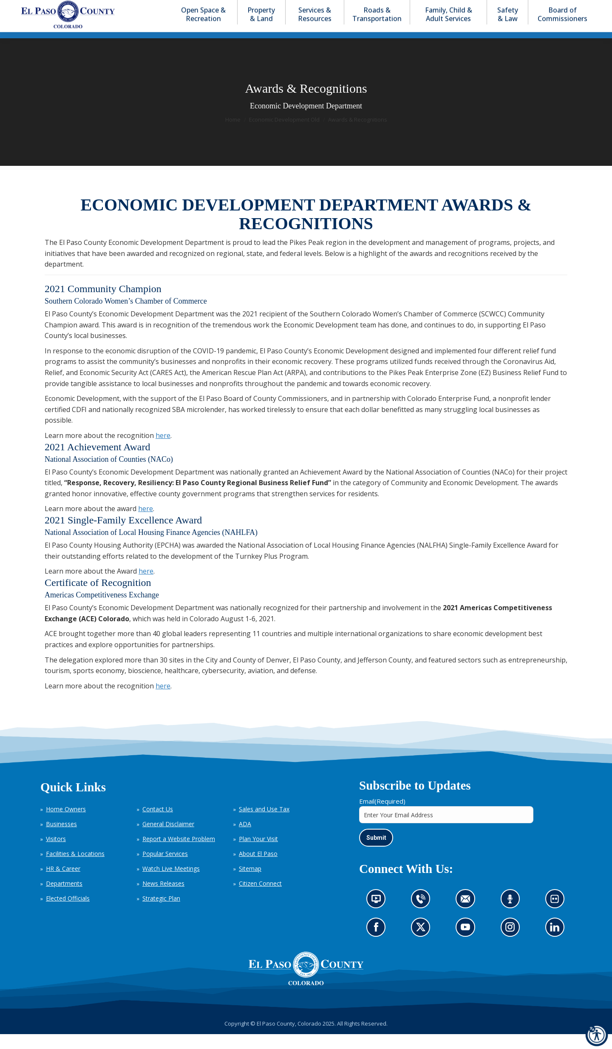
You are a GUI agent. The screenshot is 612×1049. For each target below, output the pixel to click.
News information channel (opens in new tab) (379, 916)
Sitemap (250, 884)
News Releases (163, 899)
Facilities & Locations (75, 869)
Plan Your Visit (258, 854)
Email (382, 816)
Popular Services (165, 869)
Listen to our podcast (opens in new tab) (512, 916)
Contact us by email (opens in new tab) (468, 916)
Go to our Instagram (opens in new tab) (513, 945)
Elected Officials (68, 914)
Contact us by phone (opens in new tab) (423, 916)
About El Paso (258, 869)
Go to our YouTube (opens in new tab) (467, 945)
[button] (549, 8)
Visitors (56, 854)
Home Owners (66, 824)
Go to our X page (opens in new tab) (423, 945)
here (163, 450)
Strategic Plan (161, 914)
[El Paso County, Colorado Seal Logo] (306, 983)
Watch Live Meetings (171, 884)
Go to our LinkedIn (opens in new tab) (557, 945)
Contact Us (157, 824)
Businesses (61, 839)
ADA (245, 839)
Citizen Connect (260, 899)
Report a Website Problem (178, 854)
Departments (64, 899)
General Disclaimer (168, 839)
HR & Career (63, 884)
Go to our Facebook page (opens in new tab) (378, 945)
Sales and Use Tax (264, 824)
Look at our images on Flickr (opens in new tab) (557, 916)
